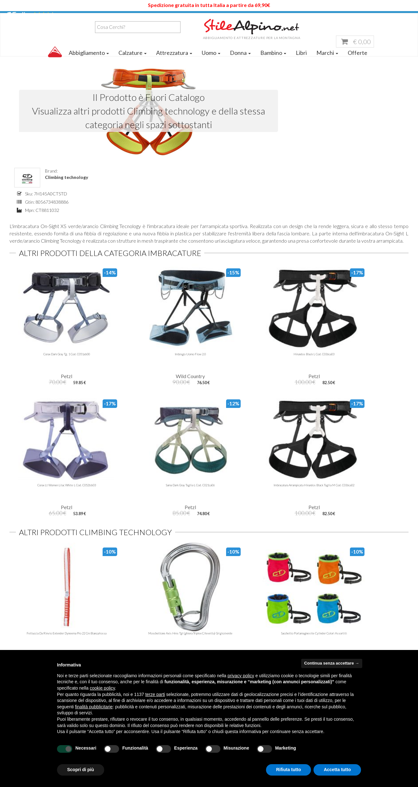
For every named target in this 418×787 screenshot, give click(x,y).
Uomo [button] (211, 60)
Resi (319, 636)
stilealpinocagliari (246, 627)
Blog (117, 618)
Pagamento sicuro (334, 627)
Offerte (357, 60)
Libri (301, 60)
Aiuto (267, 17)
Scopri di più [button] (80, 769)
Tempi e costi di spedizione (343, 609)
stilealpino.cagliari (255, 636)
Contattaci (124, 627)
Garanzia (324, 618)
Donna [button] (240, 60)
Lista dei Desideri (358, 17)
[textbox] (54, 39)
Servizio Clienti (306, 17)
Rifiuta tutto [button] (288, 769)
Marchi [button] (327, 60)
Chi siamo (122, 609)
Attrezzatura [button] (174, 60)
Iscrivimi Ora (260, 564)
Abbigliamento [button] (89, 60)
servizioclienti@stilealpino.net (258, 618)
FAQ (117, 644)
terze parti (155, 694)
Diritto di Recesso (334, 644)
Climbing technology (270, 104)
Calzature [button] (132, 60)
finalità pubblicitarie (94, 706)
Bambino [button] (273, 60)
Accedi (402, 17)
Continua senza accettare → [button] (331, 663)
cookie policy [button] (102, 688)
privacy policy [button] (241, 675)
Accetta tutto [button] (337, 769)
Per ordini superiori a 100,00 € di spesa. (377, 529)
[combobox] (52, 39)
